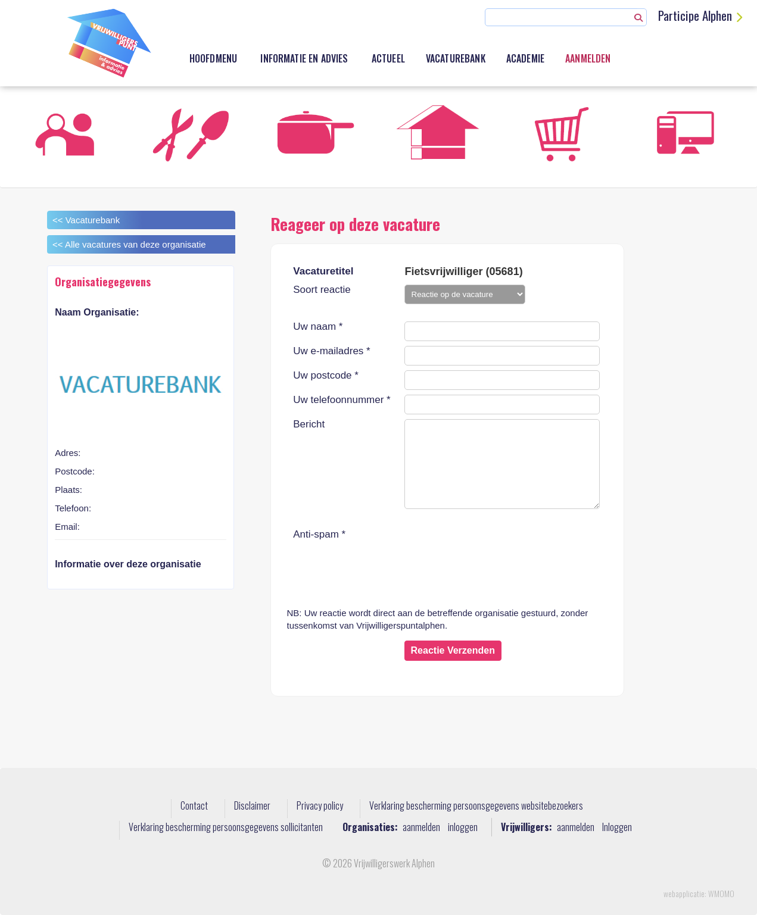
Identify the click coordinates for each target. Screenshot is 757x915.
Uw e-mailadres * (331, 351)
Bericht (309, 424)
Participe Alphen (695, 15)
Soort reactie (321, 290)
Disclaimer (252, 806)
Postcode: (75, 471)
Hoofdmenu (213, 58)
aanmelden (421, 827)
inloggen (463, 827)
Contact (194, 806)
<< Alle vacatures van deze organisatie (129, 244)
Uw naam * (317, 326)
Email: (67, 526)
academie (525, 58)
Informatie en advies (304, 58)
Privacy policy (320, 806)
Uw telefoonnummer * (341, 400)
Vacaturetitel (323, 271)
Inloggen (617, 827)
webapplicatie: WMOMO (698, 894)
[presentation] (494, 552)
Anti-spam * (319, 534)
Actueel (388, 58)
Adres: (67, 453)
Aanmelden (587, 58)
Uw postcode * (326, 375)
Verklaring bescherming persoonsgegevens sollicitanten (226, 827)
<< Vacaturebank (86, 220)
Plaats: (68, 490)
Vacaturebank (455, 58)
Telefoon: (73, 508)
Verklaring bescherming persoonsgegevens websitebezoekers (476, 806)
